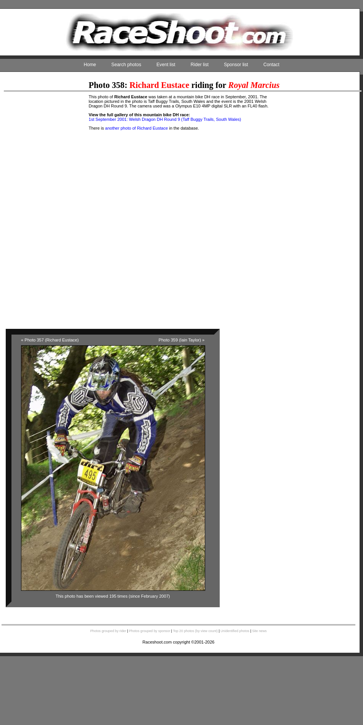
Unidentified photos (235, 631)
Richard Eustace (159, 85)
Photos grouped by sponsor (149, 631)
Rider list (200, 64)
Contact (271, 64)
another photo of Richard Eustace (136, 128)
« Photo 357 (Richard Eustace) (50, 340)
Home (90, 64)
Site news (259, 631)
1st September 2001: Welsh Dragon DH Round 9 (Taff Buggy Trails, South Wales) (165, 119)
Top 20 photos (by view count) (195, 631)
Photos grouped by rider (108, 631)
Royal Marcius (253, 85)
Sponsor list (236, 64)
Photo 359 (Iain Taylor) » (181, 340)
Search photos (126, 64)
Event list (166, 64)
